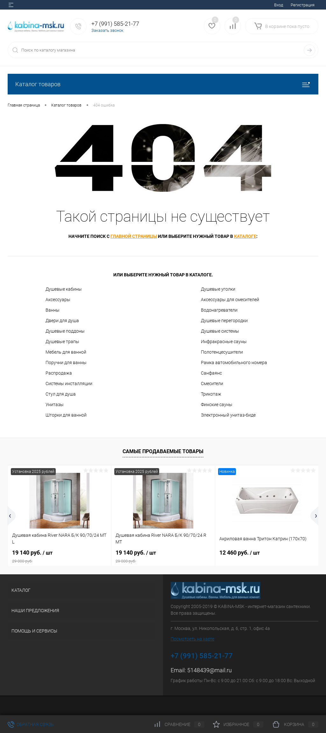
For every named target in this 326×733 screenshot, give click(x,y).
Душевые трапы (62, 341)
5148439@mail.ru (209, 670)
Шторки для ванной (66, 415)
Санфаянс (211, 373)
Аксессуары (58, 299)
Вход (278, 5)
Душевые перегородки (224, 320)
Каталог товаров (163, 84)
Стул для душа (61, 394)
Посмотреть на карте (192, 638)
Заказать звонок (107, 30)
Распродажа (59, 373)
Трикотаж (211, 394)
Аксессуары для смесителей (230, 299)
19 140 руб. (59, 556)
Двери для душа (62, 320)
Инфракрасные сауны (224, 341)
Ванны (53, 310)
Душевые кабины (64, 289)
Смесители (212, 383)
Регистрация (303, 5)
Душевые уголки (218, 289)
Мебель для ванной (66, 352)
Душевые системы (220, 331)
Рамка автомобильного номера (234, 362)
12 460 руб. (239, 552)
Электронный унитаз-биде (228, 415)
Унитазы (55, 404)
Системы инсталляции (69, 383)
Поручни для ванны (66, 362)
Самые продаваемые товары (163, 451)
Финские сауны (216, 404)
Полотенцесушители (222, 352)
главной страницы (133, 236)
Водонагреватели (219, 310)
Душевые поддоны (65, 331)
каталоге (245, 236)
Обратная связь (31, 724)
